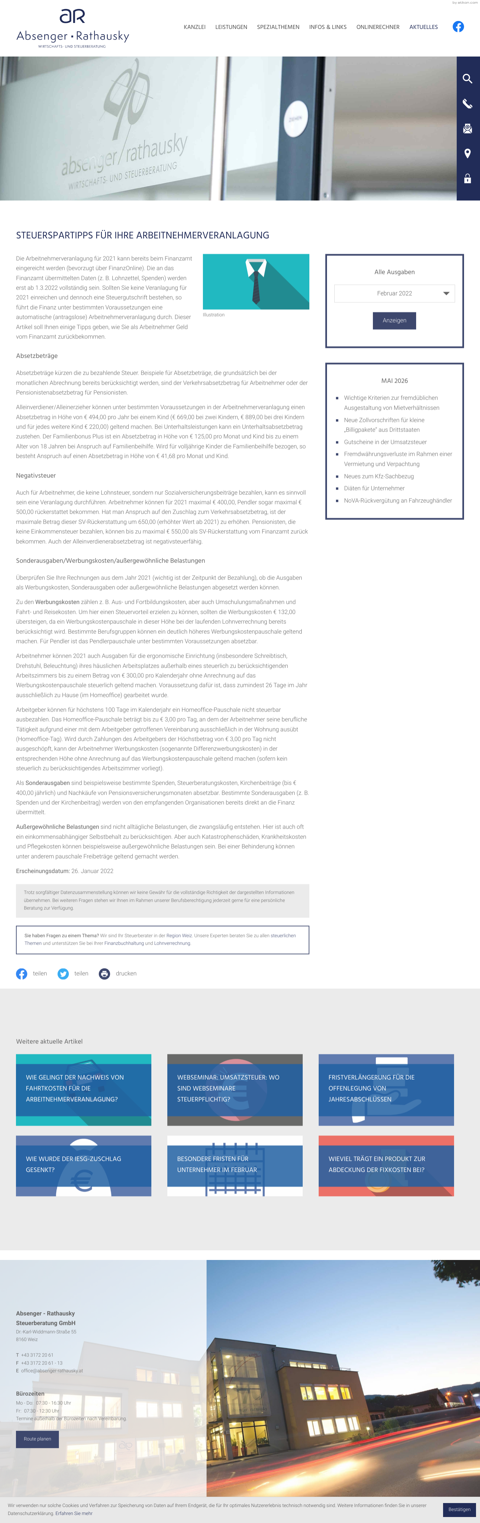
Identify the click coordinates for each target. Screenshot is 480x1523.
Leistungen (231, 28)
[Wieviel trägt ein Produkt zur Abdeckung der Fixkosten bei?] (386, 1173)
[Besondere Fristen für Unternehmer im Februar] (235, 1173)
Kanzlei (195, 28)
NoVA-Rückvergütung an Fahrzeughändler (398, 508)
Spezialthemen (278, 28)
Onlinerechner (378, 28)
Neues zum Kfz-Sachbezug (379, 483)
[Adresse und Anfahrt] (467, 153)
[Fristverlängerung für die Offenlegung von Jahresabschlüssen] (386, 1097)
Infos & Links (328, 28)
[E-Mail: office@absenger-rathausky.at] (467, 128)
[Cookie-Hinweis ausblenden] (459, 1510)
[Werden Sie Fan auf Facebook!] (458, 26)
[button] (467, 78)
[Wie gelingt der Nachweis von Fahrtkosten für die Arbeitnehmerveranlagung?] (83, 1097)
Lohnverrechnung (172, 951)
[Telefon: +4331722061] (37, 1362)
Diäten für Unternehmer (374, 495)
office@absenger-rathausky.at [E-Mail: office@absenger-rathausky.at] (52, 1378)
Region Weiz (179, 943)
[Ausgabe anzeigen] (394, 328)
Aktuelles (423, 28)
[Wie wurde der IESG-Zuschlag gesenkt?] (83, 1173)
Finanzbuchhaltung (124, 951)
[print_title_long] (123, 981)
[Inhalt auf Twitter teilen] (78, 981)
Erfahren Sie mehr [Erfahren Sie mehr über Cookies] (74, 1513)
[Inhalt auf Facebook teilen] (37, 981)
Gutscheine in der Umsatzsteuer (385, 449)
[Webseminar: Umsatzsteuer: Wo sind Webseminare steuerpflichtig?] (235, 1097)
